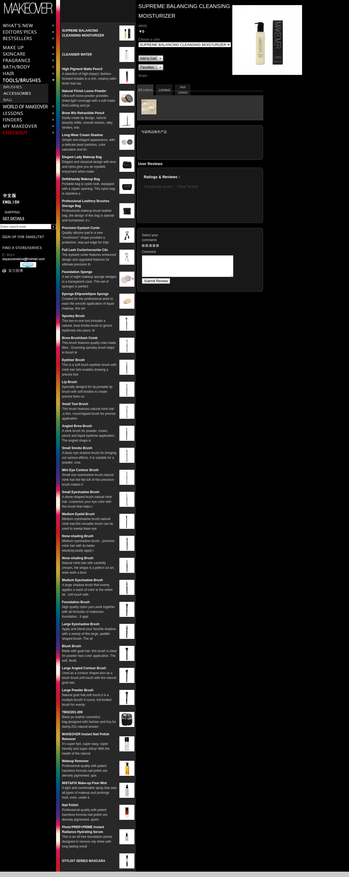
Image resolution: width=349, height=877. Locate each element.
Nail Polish (70, 805)
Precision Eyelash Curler (81, 228)
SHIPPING (12, 212)
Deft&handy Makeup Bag (81, 179)
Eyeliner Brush (73, 360)
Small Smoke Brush (77, 448)
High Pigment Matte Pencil (82, 69)
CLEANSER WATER (77, 54)
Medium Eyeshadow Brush (82, 580)
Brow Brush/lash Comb (80, 338)
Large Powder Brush (77, 690)
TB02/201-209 (72, 712)
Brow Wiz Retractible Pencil (83, 113)
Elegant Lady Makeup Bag (82, 157)
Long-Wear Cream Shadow (82, 135)
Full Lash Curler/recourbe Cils (85, 250)
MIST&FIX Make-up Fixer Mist (84, 783)
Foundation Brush (76, 602)
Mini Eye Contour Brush (80, 470)
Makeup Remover (75, 761)
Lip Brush (69, 382)
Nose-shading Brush (77, 536)
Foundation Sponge (77, 272)
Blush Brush (71, 646)
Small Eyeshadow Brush (80, 492)
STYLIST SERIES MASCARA (83, 861)
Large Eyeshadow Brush (81, 624)
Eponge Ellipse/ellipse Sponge (85, 294)
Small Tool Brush (75, 404)
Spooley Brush (73, 316)
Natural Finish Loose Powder (84, 91)
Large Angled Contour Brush (84, 668)
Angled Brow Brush (77, 426)
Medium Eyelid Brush (78, 514)
